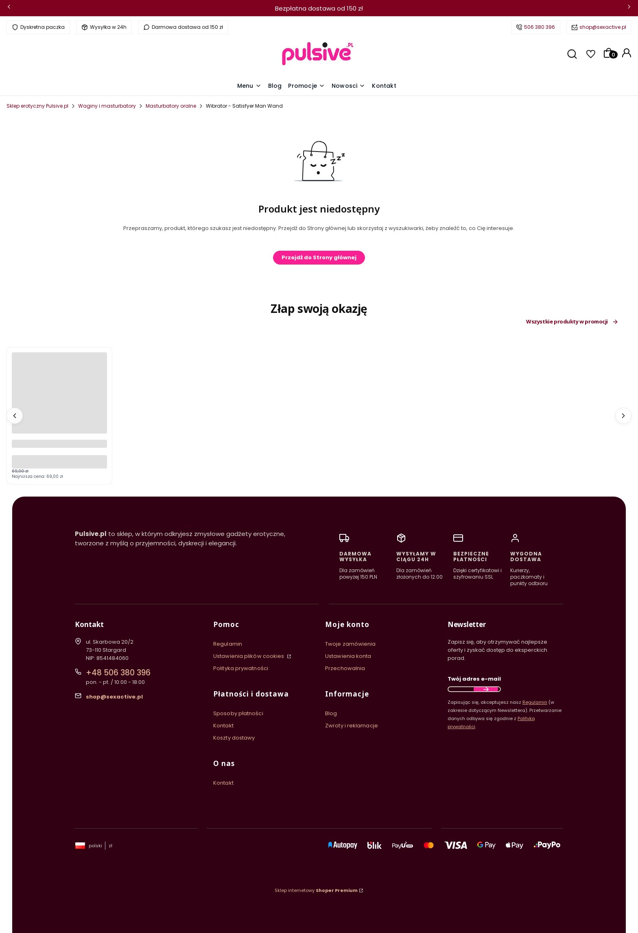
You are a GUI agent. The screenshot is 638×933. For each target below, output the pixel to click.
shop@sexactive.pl (602, 27)
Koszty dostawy (234, 738)
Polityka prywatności (240, 668)
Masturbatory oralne (171, 105)
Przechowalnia (345, 668)
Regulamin (227, 644)
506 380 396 (539, 27)
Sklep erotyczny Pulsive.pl (37, 105)
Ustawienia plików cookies (249, 656)
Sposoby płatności (238, 713)
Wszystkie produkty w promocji (572, 322)
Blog (331, 713)
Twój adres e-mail (474, 679)
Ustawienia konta (348, 656)
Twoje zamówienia (350, 644)
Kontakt (223, 725)
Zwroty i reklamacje (351, 725)
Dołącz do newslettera (486, 689)
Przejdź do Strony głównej (319, 257)
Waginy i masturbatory (107, 105)
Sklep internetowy (316, 890)
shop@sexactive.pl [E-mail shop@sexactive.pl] (114, 697)
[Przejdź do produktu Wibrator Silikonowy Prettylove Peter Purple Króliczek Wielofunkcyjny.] (59, 399)
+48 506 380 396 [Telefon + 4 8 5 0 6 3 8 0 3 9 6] (118, 672)
